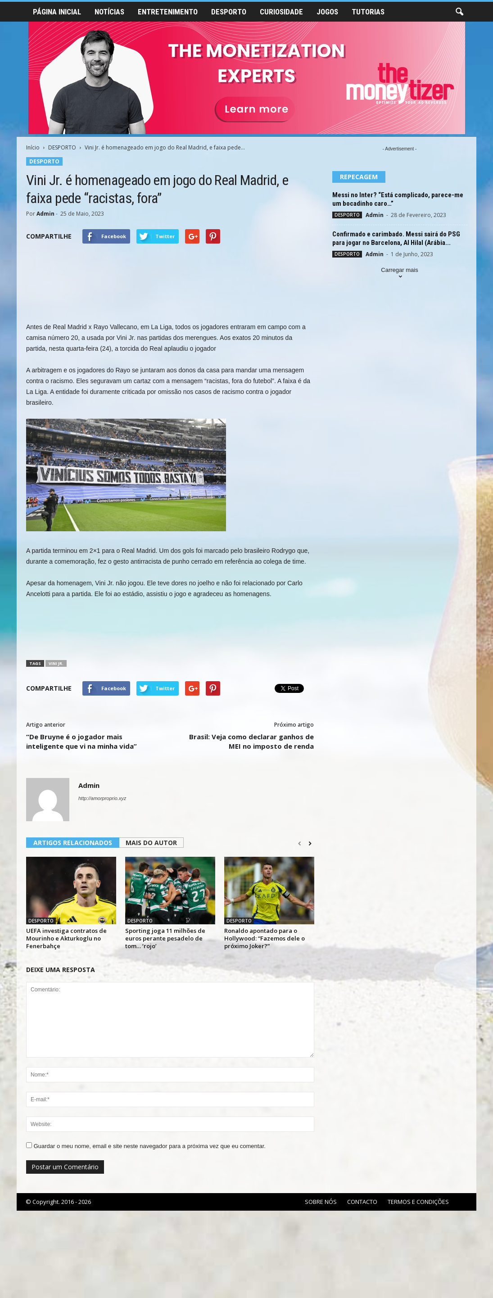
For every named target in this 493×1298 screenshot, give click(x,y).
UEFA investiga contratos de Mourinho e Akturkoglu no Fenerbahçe (66, 938)
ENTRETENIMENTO (168, 11)
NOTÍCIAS (109, 11)
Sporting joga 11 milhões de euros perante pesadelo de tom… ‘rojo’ (165, 938)
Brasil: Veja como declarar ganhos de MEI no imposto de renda (251, 741)
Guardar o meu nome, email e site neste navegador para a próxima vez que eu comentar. (150, 1146)
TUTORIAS (368, 11)
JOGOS (327, 11)
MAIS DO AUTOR (151, 842)
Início (33, 147)
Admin (45, 213)
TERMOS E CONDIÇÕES (418, 1202)
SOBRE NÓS (321, 1202)
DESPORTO (228, 11)
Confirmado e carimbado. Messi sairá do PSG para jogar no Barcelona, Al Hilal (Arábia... (396, 238)
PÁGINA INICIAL (57, 11)
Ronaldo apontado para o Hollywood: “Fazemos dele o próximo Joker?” (264, 938)
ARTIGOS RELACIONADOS (72, 842)
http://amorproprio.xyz (102, 798)
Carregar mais (399, 274)
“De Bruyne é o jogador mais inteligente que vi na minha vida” (81, 741)
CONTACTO (362, 1202)
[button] (459, 12)
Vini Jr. (56, 663)
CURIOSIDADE (281, 11)
